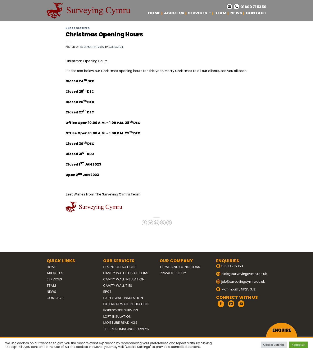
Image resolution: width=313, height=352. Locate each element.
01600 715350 (253, 6)
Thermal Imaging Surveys (126, 328)
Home (154, 12)
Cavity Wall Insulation (123, 279)
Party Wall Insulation (123, 297)
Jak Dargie (116, 47)
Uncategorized (77, 28)
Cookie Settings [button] (274, 345)
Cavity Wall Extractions (125, 273)
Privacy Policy (173, 273)
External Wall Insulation (126, 304)
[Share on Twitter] (150, 222)
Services (199, 12)
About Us (174, 12)
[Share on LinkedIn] (169, 222)
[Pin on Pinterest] (162, 222)
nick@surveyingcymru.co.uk (244, 273)
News (236, 12)
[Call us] (236, 6)
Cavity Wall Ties (117, 285)
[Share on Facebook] (144, 222)
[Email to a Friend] (156, 222)
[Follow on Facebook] (221, 303)
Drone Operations (119, 267)
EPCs (107, 291)
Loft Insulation (117, 316)
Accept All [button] (298, 345)
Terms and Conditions (180, 267)
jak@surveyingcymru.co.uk (243, 281)
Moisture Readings (120, 322)
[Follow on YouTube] (241, 303)
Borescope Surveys (120, 310)
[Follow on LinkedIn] (231, 303)
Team (220, 12)
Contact (256, 12)
